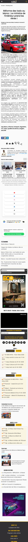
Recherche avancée (6, 272)
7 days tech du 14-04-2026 (13, 367)
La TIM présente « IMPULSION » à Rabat (13, 473)
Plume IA (9, 178)
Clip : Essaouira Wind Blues (13, 433)
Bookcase (11, 185)
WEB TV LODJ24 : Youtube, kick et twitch (14, 311)
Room (16, 181)
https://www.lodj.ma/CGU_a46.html (14, 338)
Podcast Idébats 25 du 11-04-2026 (15, 393)
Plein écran (23, 314)
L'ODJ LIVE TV (14, 538)
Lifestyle (20, 180)
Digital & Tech (8, 180)
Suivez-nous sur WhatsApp (14, 234)
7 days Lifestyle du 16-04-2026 (14, 362)
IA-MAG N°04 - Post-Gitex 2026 (14, 355)
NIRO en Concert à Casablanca (11, 484)
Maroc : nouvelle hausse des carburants (13, 259)
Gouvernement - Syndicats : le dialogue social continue (20, 175)
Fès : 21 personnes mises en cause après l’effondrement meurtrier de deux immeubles (13, 264)
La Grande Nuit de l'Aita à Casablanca (13, 487)
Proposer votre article (14, 533)
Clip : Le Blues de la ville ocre (13, 443)
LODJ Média (16, 185)
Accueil (2, 5)
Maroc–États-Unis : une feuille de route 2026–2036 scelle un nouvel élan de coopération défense (13, 254)
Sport (9, 181)
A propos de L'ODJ (14, 527)
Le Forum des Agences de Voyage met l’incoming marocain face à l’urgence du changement (18, 462)
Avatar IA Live (20, 185)
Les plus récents (10, 350)
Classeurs (18, 350)
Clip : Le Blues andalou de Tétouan (15, 440)
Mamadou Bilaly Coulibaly (12, 22)
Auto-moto (13, 181)
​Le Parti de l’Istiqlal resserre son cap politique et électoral (7, 175)
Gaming (22, 178)
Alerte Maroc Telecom (7, 244)
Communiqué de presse (16, 178)
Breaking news (9, 5)
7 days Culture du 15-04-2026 (14, 364)
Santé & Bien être (15, 180)
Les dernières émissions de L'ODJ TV (11, 183)
